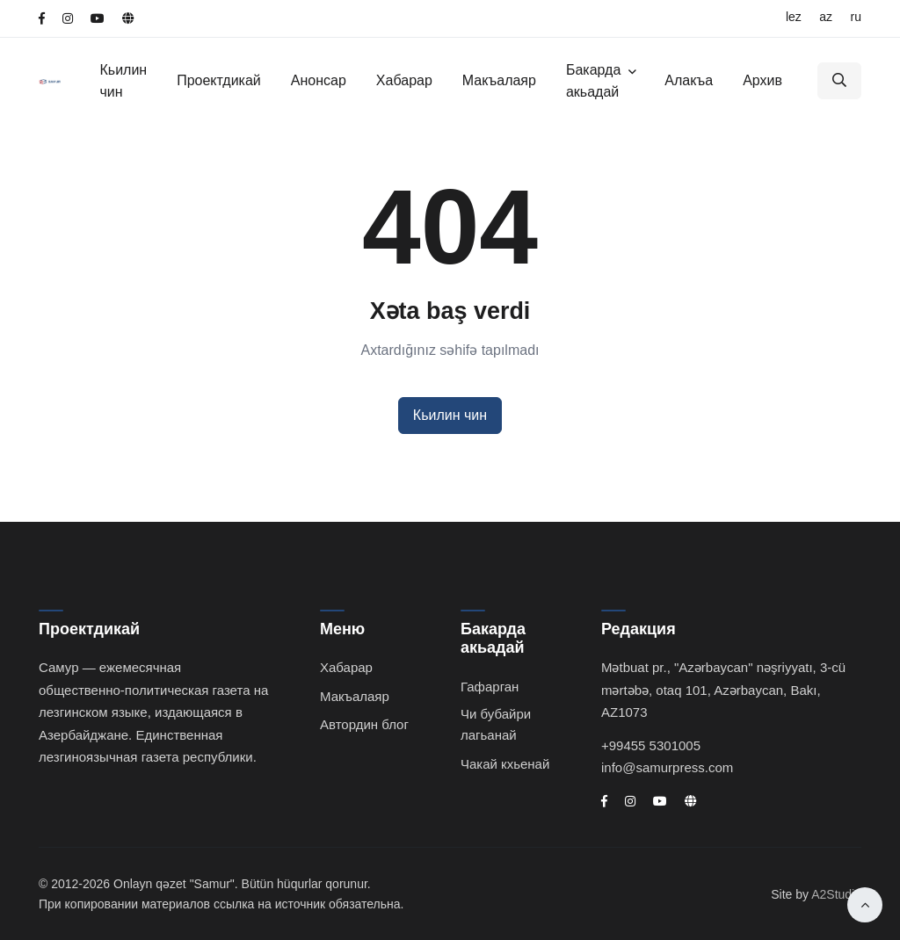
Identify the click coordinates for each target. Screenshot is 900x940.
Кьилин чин (123, 81)
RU (856, 17)
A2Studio (836, 894)
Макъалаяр (499, 80)
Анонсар (318, 80)
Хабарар (404, 80)
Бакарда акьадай (593, 81)
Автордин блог (364, 724)
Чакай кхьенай (505, 763)
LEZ (794, 17)
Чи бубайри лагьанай (496, 724)
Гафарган (490, 686)
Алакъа (688, 80)
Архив (762, 80)
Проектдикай (219, 80)
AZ (825, 17)
